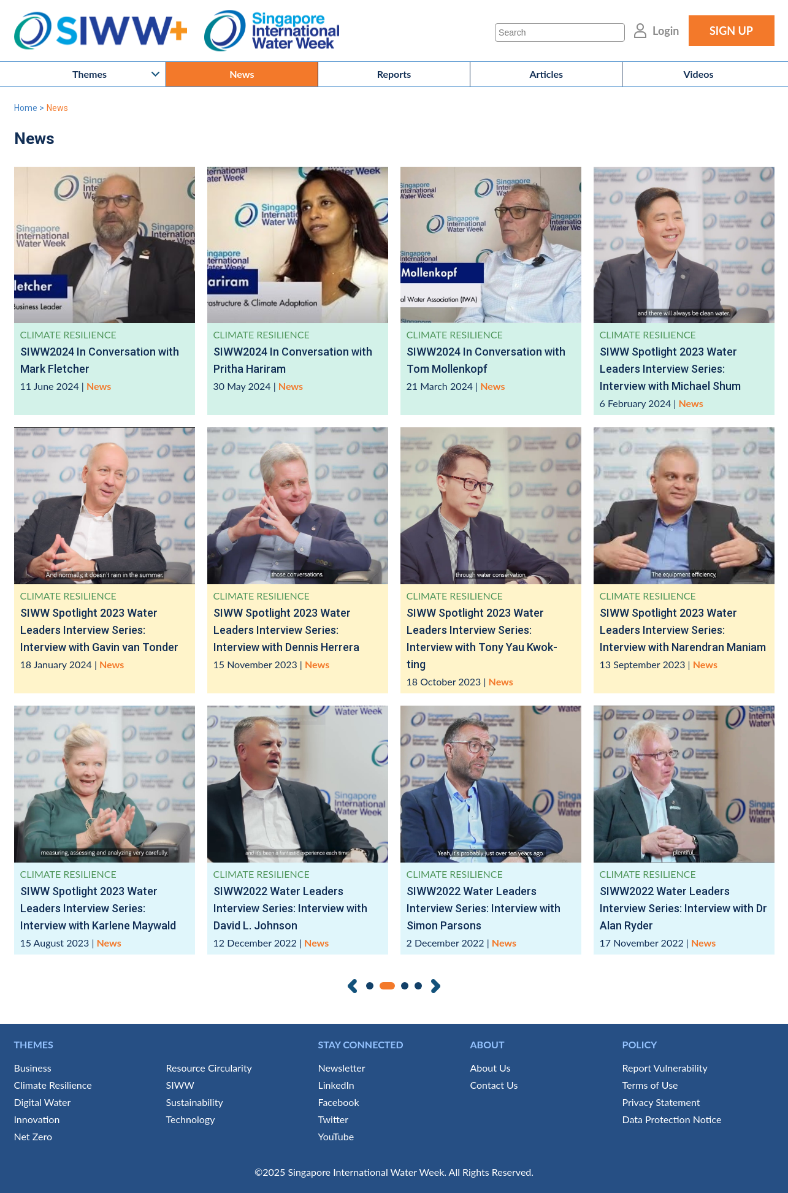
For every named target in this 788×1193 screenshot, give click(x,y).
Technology (190, 1119)
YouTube (336, 1136)
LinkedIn (336, 1085)
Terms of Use (650, 1085)
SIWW (180, 1085)
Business (33, 1067)
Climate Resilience (53, 1085)
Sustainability (194, 1102)
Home (25, 108)
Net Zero (33, 1136)
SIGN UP (731, 30)
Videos (698, 74)
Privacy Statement (661, 1102)
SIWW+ (106, 31)
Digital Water (42, 1102)
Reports (394, 74)
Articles (546, 74)
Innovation (37, 1119)
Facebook (338, 1102)
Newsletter (341, 1067)
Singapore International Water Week (271, 30)
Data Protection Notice (672, 1119)
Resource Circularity (209, 1067)
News (241, 74)
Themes (89, 74)
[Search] (560, 32)
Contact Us (494, 1085)
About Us (490, 1067)
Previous (352, 986)
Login (665, 30)
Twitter (333, 1119)
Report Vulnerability (665, 1067)
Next (435, 986)
